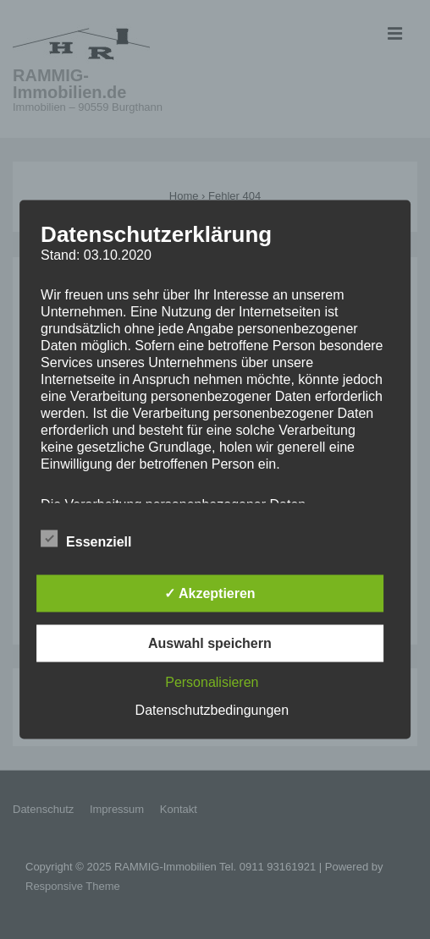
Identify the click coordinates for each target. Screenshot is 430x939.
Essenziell (86, 539)
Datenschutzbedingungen (212, 710)
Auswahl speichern (210, 643)
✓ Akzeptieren (210, 593)
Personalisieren (211, 682)
